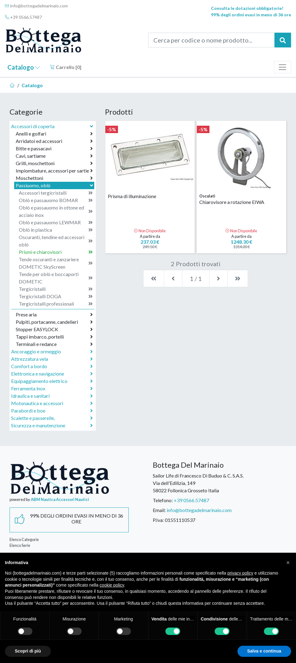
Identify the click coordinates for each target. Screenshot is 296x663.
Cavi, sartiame (54, 156)
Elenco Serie (20, 545)
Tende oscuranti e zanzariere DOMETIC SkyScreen (56, 263)
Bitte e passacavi (54, 148)
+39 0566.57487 (23, 17)
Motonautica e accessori (52, 403)
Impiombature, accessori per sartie (54, 170)
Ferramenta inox (52, 388)
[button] (288, 562)
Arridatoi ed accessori (54, 141)
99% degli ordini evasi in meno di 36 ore (251, 14)
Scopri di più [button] (28, 651)
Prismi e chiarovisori (56, 252)
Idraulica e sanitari (52, 396)
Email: (159, 510)
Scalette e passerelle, (52, 418)
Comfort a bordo (52, 366)
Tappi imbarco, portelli (54, 336)
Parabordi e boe (52, 410)
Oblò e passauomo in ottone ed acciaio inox (56, 211)
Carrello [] (65, 67)
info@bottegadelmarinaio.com (36, 5)
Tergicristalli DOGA (56, 296)
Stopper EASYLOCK (54, 329)
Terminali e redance (54, 344)
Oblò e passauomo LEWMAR (56, 222)
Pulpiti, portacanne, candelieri (54, 322)
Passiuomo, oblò (55, 185)
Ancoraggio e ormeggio (52, 351)
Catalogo (23, 67)
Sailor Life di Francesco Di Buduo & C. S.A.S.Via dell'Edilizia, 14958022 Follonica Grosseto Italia (198, 483)
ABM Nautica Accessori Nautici (60, 499)
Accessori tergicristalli (56, 193)
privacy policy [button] (240, 573)
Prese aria (54, 314)
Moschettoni (54, 178)
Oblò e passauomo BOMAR (56, 200)
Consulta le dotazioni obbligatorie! (247, 8)
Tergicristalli (56, 289)
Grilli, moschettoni (54, 163)
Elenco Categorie (24, 539)
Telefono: (163, 500)
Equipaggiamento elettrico (52, 381)
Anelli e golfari (54, 133)
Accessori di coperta (52, 126)
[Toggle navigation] (282, 67)
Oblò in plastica (56, 230)
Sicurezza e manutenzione (52, 425)
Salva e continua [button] (264, 651)
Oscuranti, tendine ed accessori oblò (56, 240)
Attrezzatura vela (52, 359)
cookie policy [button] (111, 585)
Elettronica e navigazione (52, 373)
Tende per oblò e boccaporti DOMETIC (56, 277)
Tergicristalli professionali (56, 303)
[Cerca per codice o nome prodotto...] (211, 40)
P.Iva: (158, 520)
